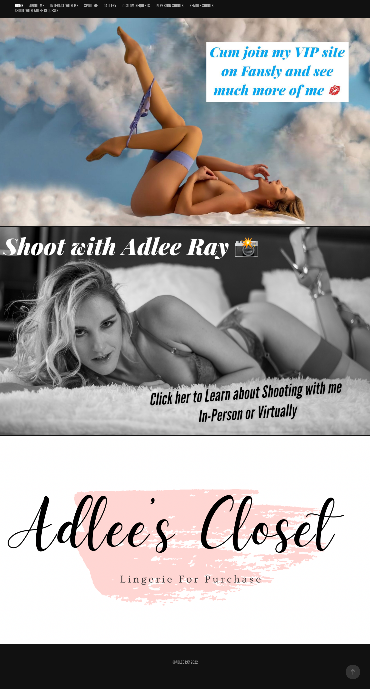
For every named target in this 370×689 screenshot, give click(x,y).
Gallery (110, 5)
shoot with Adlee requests (36, 10)
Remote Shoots (201, 5)
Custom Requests (136, 5)
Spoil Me (91, 5)
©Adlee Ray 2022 (185, 662)
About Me (36, 5)
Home (19, 5)
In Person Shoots (169, 5)
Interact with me (64, 5)
